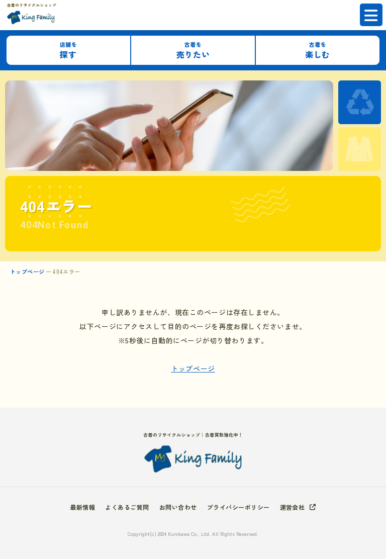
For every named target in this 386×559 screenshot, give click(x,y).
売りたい (192, 50)
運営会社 (292, 507)
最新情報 (82, 507)
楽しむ (317, 50)
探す (68, 50)
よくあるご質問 (127, 507)
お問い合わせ (178, 507)
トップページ (27, 271)
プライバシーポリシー (238, 507)
